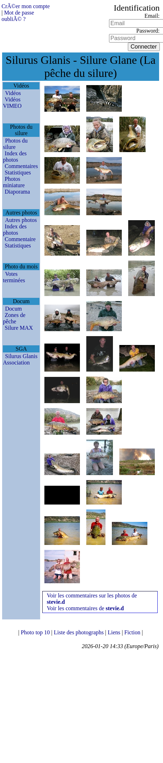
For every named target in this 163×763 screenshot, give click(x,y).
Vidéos (13, 93)
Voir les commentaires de (85, 608)
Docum (13, 309)
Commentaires (21, 166)
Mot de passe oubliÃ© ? (17, 16)
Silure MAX (19, 328)
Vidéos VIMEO (12, 102)
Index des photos (15, 156)
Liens (115, 632)
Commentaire (20, 239)
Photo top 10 (36, 632)
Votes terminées (14, 277)
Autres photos (21, 220)
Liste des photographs (79, 632)
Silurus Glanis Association (20, 359)
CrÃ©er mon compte (25, 6)
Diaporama (17, 192)
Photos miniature (14, 182)
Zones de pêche (14, 318)
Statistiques (18, 172)
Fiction (133, 632)
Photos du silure (15, 144)
